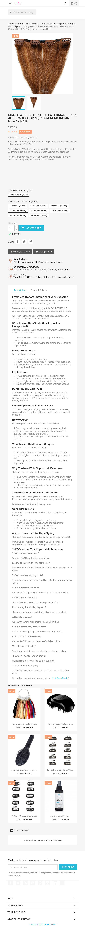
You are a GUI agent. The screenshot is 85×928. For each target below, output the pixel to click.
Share (17, 241)
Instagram (47, 883)
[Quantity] (11, 228)
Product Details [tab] (39, 290)
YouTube (32, 883)
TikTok (62, 883)
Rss (25, 883)
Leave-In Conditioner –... (61, 816)
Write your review (20, 251)
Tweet (24, 241)
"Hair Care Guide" (60, 678)
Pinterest (30, 241)
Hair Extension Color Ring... (24, 724)
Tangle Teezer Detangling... (60, 724)
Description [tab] (20, 290)
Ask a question (44, 251)
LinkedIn (55, 883)
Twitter (18, 883)
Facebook (10, 883)
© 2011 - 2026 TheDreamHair (42, 924)
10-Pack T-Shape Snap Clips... (24, 816)
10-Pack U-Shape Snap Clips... (60, 770)
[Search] (22, 12)
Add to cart (31, 228)
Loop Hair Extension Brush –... (24, 770)
